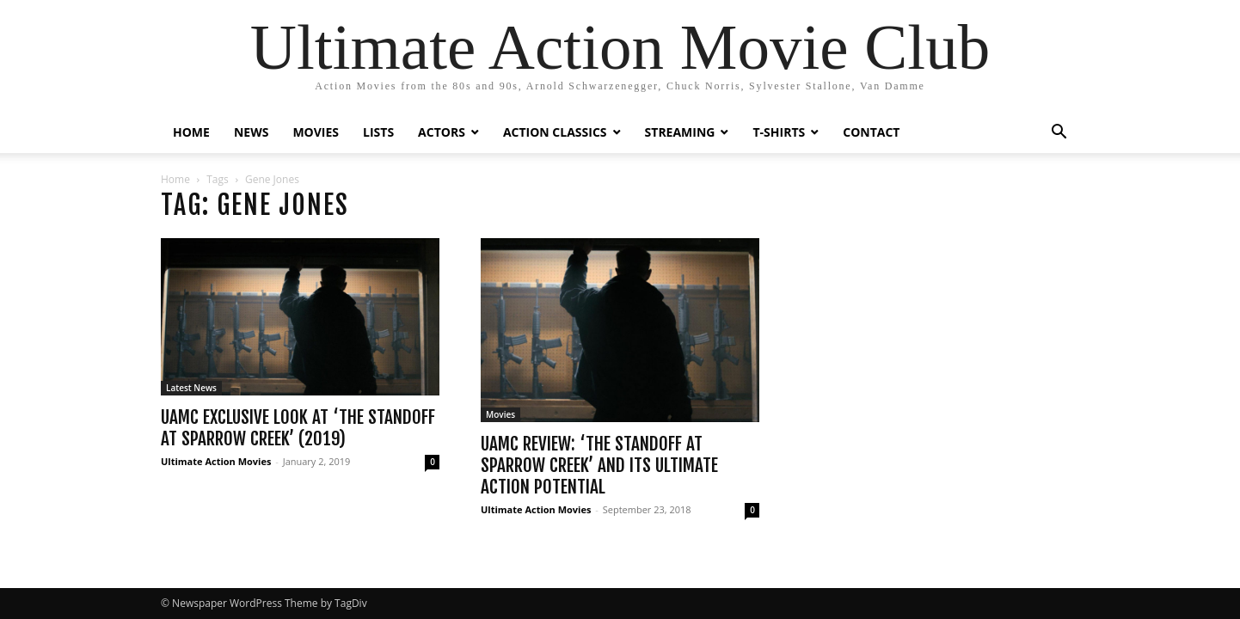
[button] (1058, 134)
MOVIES (315, 132)
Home (175, 179)
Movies (500, 414)
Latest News (191, 388)
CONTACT (871, 132)
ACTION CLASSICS (555, 132)
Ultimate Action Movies (216, 461)
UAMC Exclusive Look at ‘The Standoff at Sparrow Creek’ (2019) (298, 428)
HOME (191, 132)
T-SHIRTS (778, 132)
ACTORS (441, 132)
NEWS (251, 132)
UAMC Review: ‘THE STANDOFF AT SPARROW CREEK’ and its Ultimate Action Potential (599, 465)
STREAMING (680, 132)
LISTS (378, 132)
